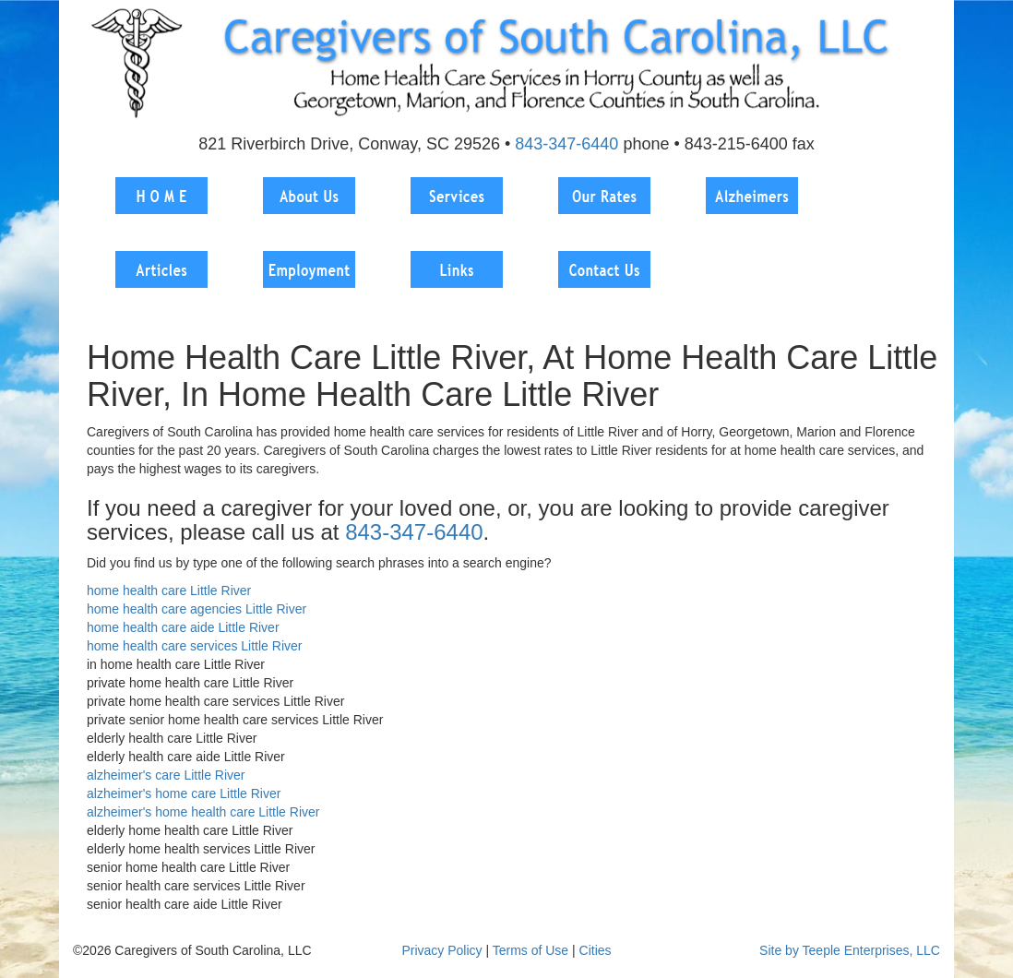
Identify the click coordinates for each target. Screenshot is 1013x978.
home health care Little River (169, 590)
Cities (595, 950)
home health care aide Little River (183, 627)
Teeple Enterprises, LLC (871, 950)
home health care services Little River (194, 645)
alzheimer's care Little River (166, 775)
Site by (779, 950)
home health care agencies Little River (196, 609)
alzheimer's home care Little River (183, 793)
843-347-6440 (566, 144)
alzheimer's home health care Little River (203, 812)
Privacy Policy (441, 950)
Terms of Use (530, 950)
